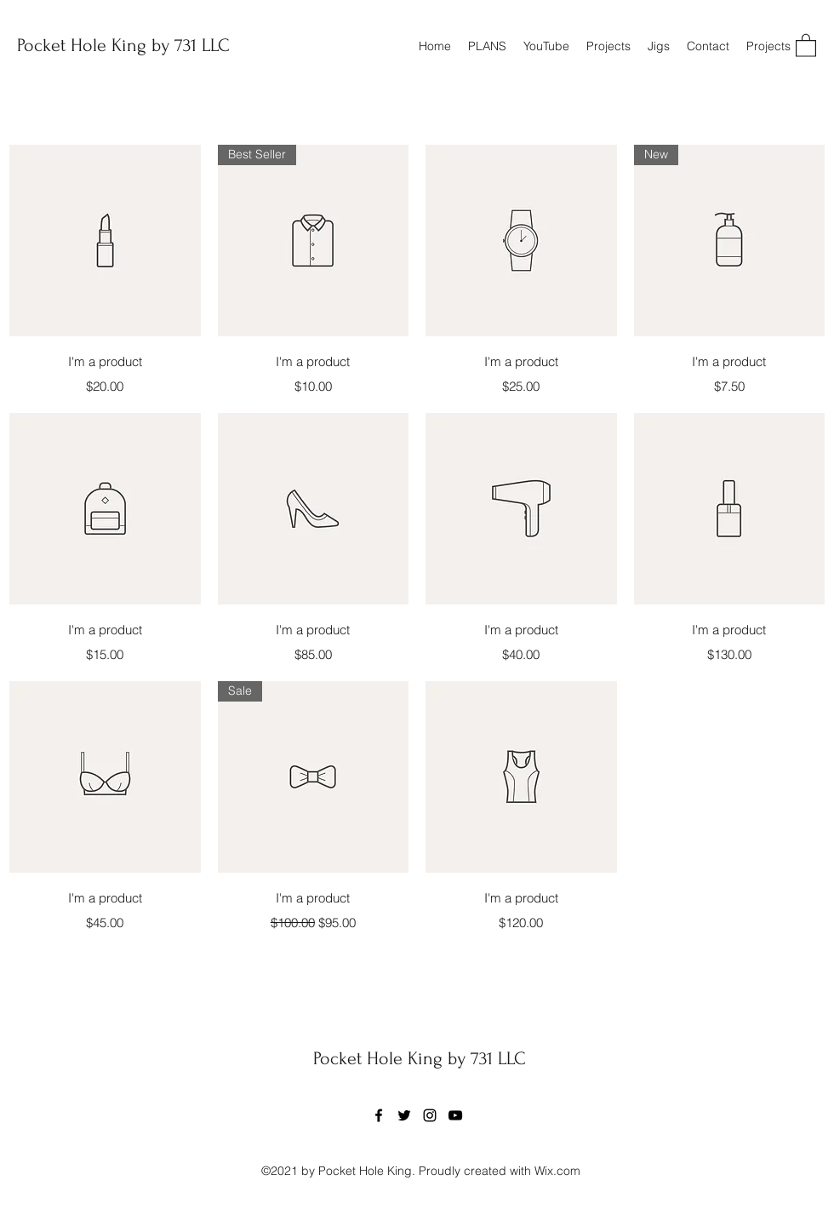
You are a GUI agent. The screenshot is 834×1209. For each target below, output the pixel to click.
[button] (806, 44)
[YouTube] (455, 1115)
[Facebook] (378, 1115)
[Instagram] (429, 1115)
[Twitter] (404, 1115)
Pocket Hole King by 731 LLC (123, 45)
